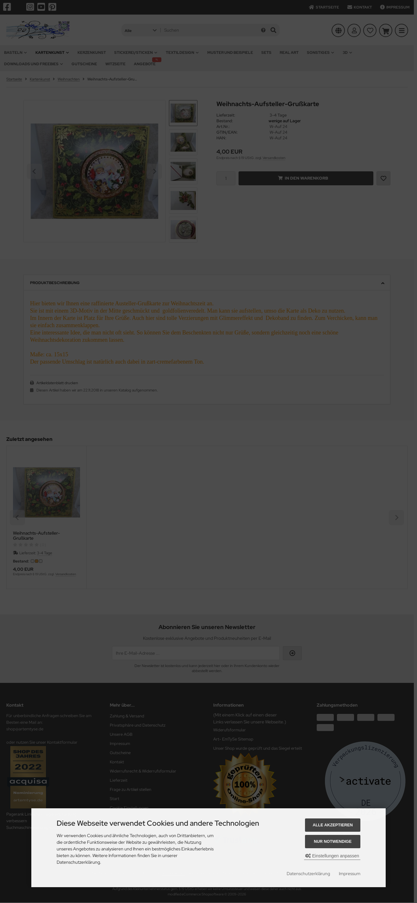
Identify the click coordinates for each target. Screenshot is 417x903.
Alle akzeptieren (333, 825)
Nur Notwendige (333, 841)
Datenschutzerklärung (308, 873)
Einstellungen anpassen (332, 855)
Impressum (349, 873)
